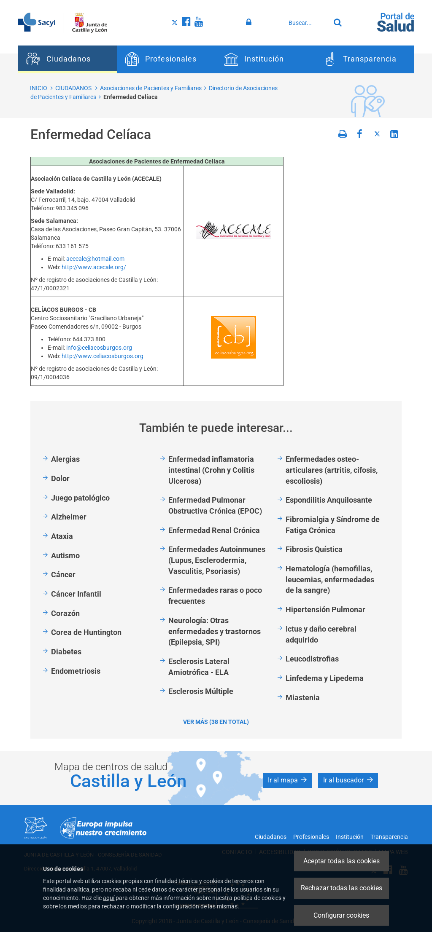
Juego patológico (80, 497)
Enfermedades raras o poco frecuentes (215, 595)
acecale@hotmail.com (95, 258)
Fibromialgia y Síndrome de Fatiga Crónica (333, 525)
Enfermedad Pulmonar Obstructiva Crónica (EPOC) (215, 505)
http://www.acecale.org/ (94, 267)
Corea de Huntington (86, 632)
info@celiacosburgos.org (99, 347)
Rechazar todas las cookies (341, 888)
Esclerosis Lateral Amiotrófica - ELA (199, 667)
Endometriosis (75, 671)
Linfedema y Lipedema (325, 678)
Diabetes (66, 651)
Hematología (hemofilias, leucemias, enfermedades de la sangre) (330, 579)
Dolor (60, 478)
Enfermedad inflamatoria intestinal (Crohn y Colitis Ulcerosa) (211, 470)
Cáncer (63, 574)
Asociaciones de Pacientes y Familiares (151, 88)
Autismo (65, 555)
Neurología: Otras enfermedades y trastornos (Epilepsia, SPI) (214, 631)
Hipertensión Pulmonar (325, 609)
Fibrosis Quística (314, 549)
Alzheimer (68, 516)
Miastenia (303, 697)
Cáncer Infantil (76, 593)
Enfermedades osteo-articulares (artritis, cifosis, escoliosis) (332, 470)
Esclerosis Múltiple (200, 691)
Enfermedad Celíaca (130, 97)
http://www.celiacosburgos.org (102, 356)
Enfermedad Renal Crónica (214, 530)
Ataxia (62, 536)
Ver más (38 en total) (216, 721)
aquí (108, 898)
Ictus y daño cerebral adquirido (321, 634)
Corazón (65, 613)
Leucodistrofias (312, 658)
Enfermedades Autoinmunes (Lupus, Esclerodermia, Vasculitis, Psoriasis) (216, 560)
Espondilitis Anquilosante (329, 499)
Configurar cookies (341, 915)
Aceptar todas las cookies (341, 861)
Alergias (65, 459)
